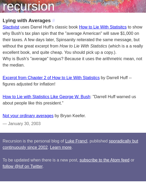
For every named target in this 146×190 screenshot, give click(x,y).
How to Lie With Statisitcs (103, 27)
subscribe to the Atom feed (104, 160)
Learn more (61, 147)
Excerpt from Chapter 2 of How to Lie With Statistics (51, 77)
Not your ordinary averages (28, 115)
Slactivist (11, 27)
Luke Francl (76, 141)
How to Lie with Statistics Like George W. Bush (46, 96)
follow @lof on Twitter (22, 166)
